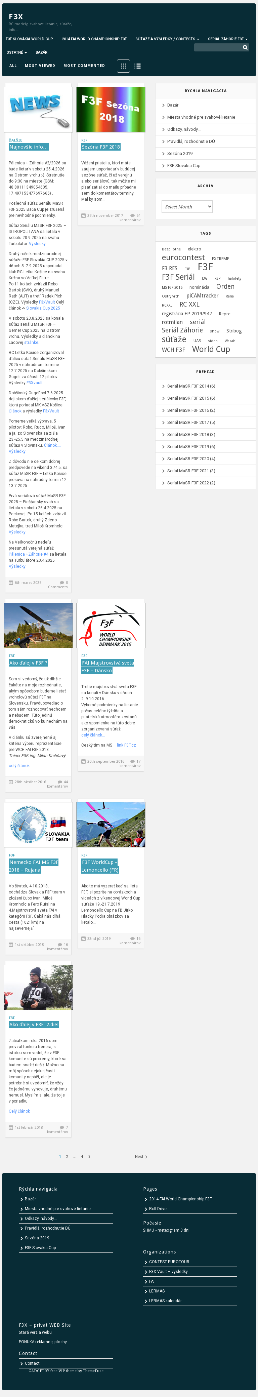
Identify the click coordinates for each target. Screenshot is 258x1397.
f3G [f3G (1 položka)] (205, 278)
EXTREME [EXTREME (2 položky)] (220, 258)
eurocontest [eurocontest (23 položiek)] (183, 257)
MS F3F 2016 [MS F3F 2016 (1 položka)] (172, 287)
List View (137, 66)
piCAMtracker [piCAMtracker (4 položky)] (202, 296)
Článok (15, 411)
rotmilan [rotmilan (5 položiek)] (172, 322)
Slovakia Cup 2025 (43, 308)
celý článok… (21, 765)
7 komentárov (57, 1129)
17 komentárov (130, 763)
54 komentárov (130, 217)
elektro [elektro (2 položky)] (194, 248)
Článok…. (52, 445)
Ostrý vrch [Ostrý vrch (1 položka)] (170, 296)
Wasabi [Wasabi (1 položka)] (230, 341)
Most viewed (40, 66)
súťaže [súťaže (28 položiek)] (174, 339)
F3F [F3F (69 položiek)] (205, 267)
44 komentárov (57, 784)
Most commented (84, 66)
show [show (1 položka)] (214, 331)
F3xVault (47, 302)
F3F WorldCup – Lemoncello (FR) (100, 866)
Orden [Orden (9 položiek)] (225, 286)
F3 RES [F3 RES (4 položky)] (169, 269)
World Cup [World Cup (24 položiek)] (211, 349)
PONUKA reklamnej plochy (43, 1342)
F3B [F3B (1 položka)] (187, 269)
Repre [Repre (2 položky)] (224, 313)
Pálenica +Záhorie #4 (29, 554)
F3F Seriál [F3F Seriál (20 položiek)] (178, 277)
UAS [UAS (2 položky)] (197, 340)
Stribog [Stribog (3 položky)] (234, 330)
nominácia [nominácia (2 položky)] (199, 287)
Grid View (123, 66)
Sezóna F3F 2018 (101, 147)
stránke (30, 342)
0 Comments (58, 585)
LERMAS (157, 1291)
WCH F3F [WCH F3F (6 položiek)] (173, 350)
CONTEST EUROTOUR (169, 1262)
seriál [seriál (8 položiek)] (198, 322)
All (13, 66)
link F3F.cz (126, 745)
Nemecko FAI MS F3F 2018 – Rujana (33, 866)
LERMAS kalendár (165, 1301)
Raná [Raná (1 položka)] (230, 296)
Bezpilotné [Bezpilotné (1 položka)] (171, 249)
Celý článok (19, 1111)
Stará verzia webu (35, 1332)
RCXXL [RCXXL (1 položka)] (167, 305)
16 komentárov (57, 947)
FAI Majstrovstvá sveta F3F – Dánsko (107, 667)
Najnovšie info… (28, 147)
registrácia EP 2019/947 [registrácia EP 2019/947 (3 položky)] (187, 313)
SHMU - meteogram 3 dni (166, 1230)
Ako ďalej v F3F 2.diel (33, 1025)
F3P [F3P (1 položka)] (218, 278)
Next (139, 1156)
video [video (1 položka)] (213, 341)
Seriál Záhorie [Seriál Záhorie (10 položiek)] (182, 330)
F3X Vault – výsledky (168, 1271)
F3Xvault (35, 383)
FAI (152, 1281)
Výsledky (37, 243)
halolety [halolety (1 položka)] (234, 278)
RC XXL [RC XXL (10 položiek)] (189, 304)
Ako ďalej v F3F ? (28, 663)
